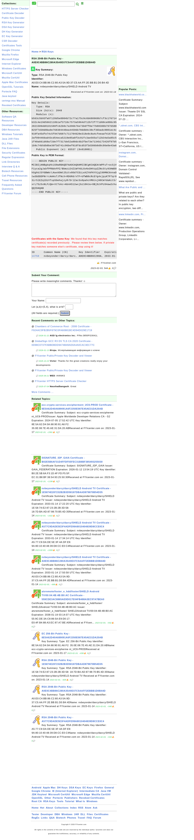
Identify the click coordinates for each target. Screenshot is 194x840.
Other (47, 801)
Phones (71, 820)
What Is (80, 804)
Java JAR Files (10, 139)
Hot (42, 810)
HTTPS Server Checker (15, 8)
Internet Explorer (11, 64)
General (109, 790)
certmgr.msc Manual (13, 100)
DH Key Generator (12, 31)
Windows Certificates (14, 68)
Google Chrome (11, 50)
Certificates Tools (12, 45)
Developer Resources (14, 125)
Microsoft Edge (10, 59)
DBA (57, 817)
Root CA (37, 804)
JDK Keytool (39, 797)
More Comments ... (43, 395)
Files (90, 817)
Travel (81, 820)
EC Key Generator (12, 36)
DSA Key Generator (13, 27)
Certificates (101, 817)
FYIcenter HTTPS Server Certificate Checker (60, 384)
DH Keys (62, 790)
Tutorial (69, 804)
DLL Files (7, 143)
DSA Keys (75, 790)
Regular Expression (13, 157)
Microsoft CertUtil (12, 73)
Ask (95, 810)
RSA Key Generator (13, 22)
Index (73, 810)
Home (35, 51)
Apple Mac (49, 790)
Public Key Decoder (13, 18)
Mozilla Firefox (10, 54)
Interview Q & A (11, 166)
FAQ (89, 820)
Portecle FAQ (9, 91)
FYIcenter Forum (11, 193)
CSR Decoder (10, 41)
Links (44, 820)
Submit (65, 316)
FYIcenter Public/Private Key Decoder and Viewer (63, 358)
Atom (88, 810)
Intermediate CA (89, 794)
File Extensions (11, 148)
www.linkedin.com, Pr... (132, 214)
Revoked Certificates (14, 105)
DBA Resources (11, 130)
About (49, 810)
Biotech (61, 820)
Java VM (106, 794)
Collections (62, 810)
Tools (60, 804)
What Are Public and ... (132, 187)
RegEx (36, 820)
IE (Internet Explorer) (65, 794)
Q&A (52, 820)
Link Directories (11, 162)
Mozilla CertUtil (11, 77)
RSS (80, 810)
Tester (35, 817)
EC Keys (88, 790)
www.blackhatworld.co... (133, 94)
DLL (82, 817)
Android (36, 790)
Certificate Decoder (13, 13)
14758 (37, 256)
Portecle (58, 801)
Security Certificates (13, 153)
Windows (92, 804)
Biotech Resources (12, 171)
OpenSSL (37, 801)
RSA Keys (48, 51)
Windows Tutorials (12, 134)
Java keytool (9, 96)
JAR (76, 817)
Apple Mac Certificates (15, 82)
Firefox (98, 790)
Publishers (71, 801)
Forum (97, 820)
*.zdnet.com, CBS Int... (132, 125)
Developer (47, 817)
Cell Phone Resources (14, 176)
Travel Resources (12, 180)
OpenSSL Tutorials (12, 87)
